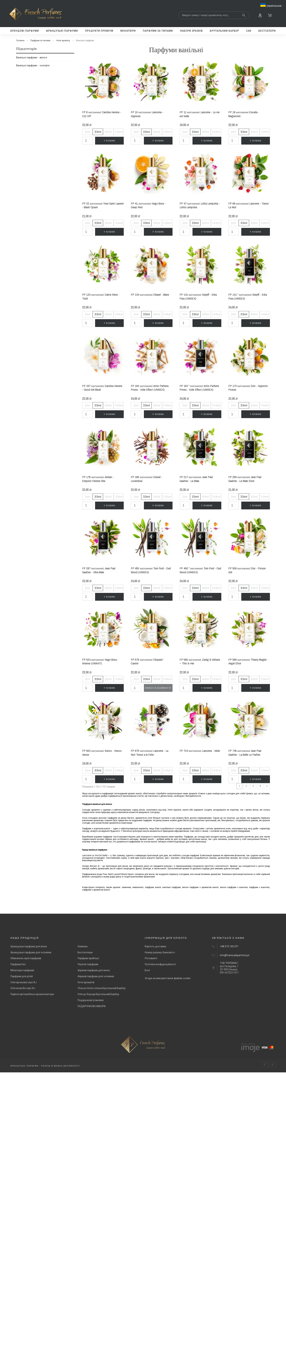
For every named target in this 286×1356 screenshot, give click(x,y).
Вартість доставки (155, 946)
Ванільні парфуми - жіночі (31, 57)
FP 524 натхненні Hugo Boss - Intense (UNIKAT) (100, 661)
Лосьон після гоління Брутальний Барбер (102, 988)
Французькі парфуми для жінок (28, 946)
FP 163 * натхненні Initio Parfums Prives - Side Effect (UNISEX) (199, 388)
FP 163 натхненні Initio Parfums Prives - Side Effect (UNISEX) (150, 388)
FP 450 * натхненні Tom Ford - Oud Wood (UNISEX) (200, 570)
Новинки (82, 946)
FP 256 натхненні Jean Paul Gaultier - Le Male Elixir (244, 479)
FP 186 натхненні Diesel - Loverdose (146, 479)
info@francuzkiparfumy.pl (234, 955)
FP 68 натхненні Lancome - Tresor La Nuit (248, 205)
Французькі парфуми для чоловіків (30, 952)
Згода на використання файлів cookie (168, 978)
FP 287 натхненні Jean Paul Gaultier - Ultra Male (98, 570)
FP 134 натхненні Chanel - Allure (150, 294)
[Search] (213, 15)
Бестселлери (85, 952)
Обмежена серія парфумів (25, 958)
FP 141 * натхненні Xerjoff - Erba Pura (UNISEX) (247, 296)
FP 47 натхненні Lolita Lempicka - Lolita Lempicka (200, 205)
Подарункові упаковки (91, 1000)
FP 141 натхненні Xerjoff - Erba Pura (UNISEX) (198, 296)
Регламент (151, 958)
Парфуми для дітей (21, 976)
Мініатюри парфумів (22, 970)
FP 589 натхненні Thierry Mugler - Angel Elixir (248, 661)
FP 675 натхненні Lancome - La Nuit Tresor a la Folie (149, 753)
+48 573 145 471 (229, 946)
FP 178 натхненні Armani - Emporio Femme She (98, 479)
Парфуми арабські (88, 958)
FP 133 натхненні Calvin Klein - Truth (100, 296)
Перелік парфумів (88, 964)
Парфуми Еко (18, 964)
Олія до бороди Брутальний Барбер (98, 994)
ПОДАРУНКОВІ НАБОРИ (92, 1006)
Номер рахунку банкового (160, 952)
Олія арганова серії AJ (23, 982)
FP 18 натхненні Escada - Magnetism (243, 114)
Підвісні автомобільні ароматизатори (32, 994)
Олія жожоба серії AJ (22, 988)
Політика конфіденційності (160, 964)
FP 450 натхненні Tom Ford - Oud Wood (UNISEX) (151, 570)
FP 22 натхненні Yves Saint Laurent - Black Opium (103, 205)
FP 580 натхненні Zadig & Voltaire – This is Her (200, 661)
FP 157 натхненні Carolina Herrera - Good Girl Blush (102, 388)
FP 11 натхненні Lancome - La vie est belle (200, 114)
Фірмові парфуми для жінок (94, 970)
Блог (147, 970)
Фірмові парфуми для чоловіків (96, 976)
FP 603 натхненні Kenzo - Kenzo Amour (102, 753)
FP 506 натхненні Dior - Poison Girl (247, 570)
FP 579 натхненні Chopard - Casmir (147, 661)
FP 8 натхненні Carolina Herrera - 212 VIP (101, 114)
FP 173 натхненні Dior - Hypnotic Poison (248, 388)
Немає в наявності (158, 687)
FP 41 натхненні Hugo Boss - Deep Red (148, 205)
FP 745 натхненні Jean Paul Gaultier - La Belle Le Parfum (244, 753)
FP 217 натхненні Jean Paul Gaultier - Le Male (196, 479)
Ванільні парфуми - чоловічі (32, 65)
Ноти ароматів (86, 982)
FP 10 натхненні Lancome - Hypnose (147, 114)
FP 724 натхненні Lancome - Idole (200, 751)
